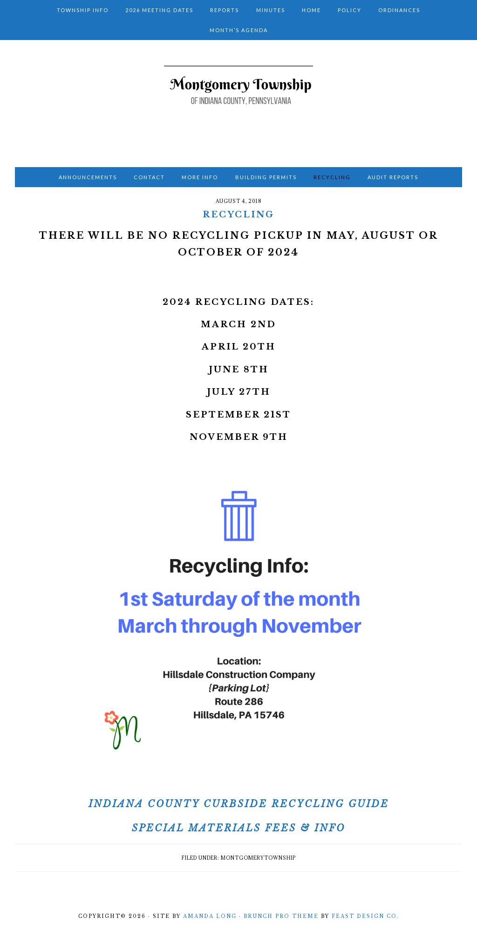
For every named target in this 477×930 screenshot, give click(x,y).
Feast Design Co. (365, 916)
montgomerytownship (258, 858)
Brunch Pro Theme (281, 916)
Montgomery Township (238, 100)
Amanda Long (210, 916)
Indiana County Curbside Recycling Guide (239, 803)
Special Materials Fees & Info (238, 828)
